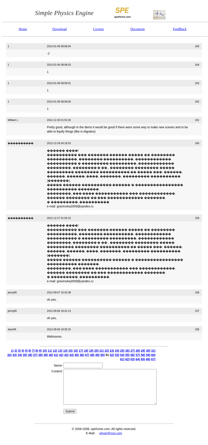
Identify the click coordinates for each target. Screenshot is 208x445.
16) (76, 350)
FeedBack (180, 29)
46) (82, 355)
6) (30, 350)
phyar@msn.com (110, 433)
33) (14, 355)
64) (138, 359)
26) (127, 350)
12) (55, 350)
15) (70, 350)
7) (33, 350)
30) (148, 350)
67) (153, 359)
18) (86, 350)
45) (77, 355)
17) (81, 350)
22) (107, 350)
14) (65, 350)
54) (122, 355)
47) (87, 355)
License (98, 29)
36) (30, 355)
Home (23, 29)
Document (137, 29)
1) (12, 350)
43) (66, 355)
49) (97, 355)
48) (92, 355)
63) (132, 359)
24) (117, 350)
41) (56, 355)
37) (35, 355)
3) (19, 350)
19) (91, 350)
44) (71, 355)
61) (122, 359)
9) (40, 350)
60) (153, 355)
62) (127, 359)
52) (112, 355)
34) (20, 355)
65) (143, 359)
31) (153, 350)
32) (9, 355)
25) (122, 350)
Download (59, 29)
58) (143, 355)
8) (36, 350)
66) (148, 359)
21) (101, 350)
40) (51, 355)
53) (117, 355)
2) (15, 350)
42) (61, 355)
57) (138, 355)
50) (102, 355)
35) (25, 355)
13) (60, 350)
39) (46, 355)
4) (22, 350)
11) (50, 350)
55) (127, 355)
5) (26, 350)
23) (112, 350)
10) (44, 350)
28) (138, 350)
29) (143, 350)
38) (40, 355)
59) (148, 355)
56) (132, 355)
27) (132, 350)
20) (96, 350)
